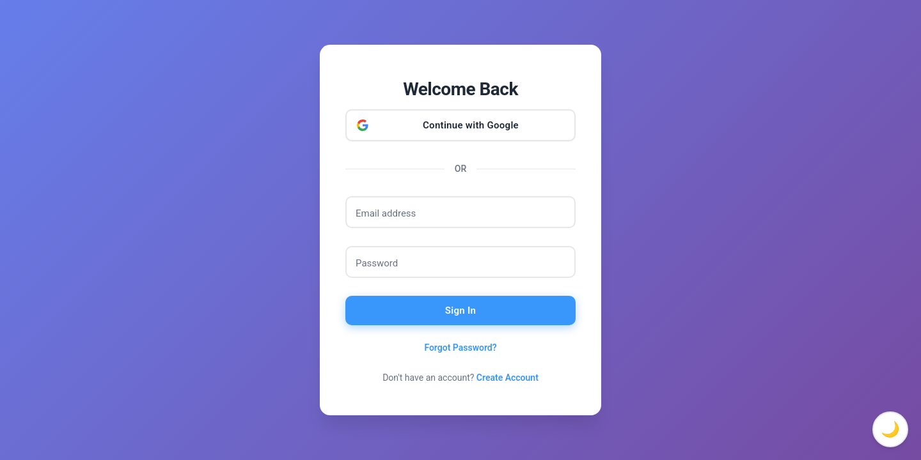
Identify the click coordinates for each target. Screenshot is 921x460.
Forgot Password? (460, 347)
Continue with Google (471, 125)
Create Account (507, 377)
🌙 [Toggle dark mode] (890, 429)
